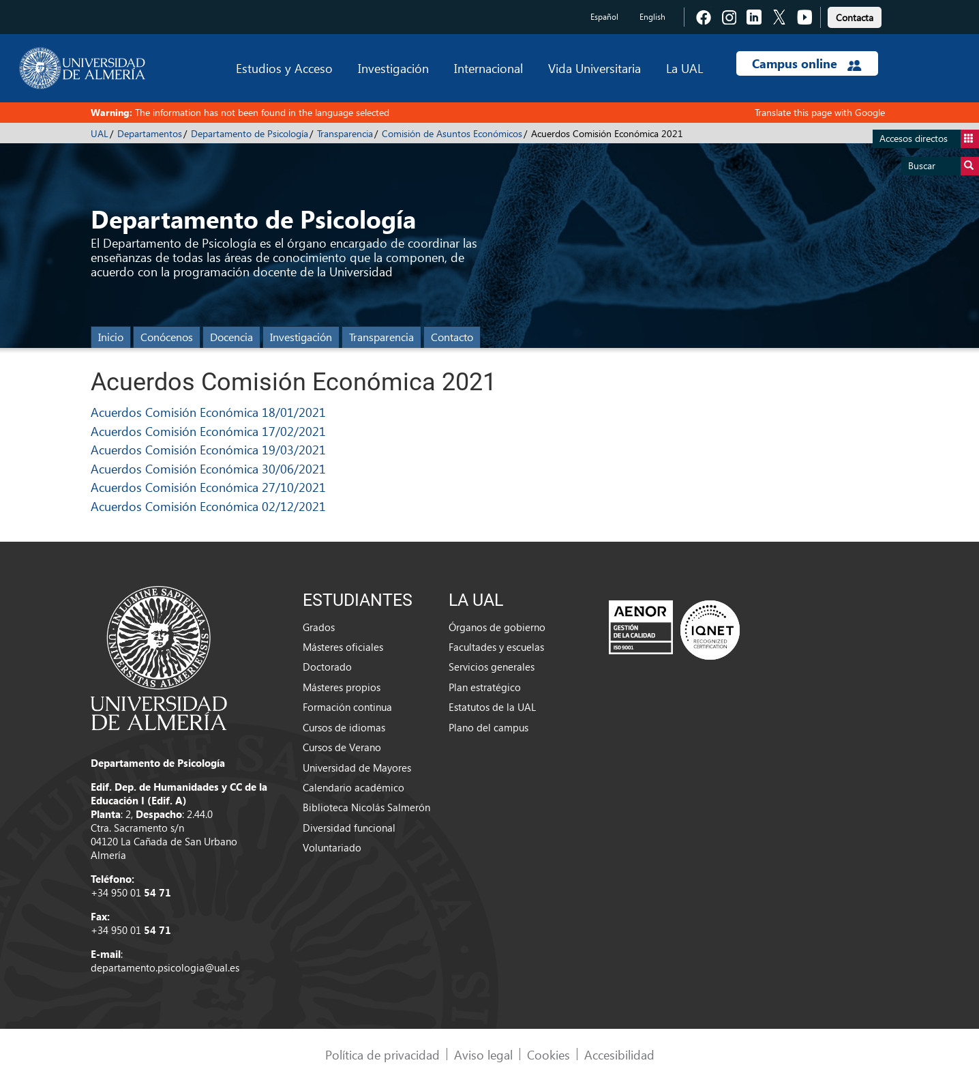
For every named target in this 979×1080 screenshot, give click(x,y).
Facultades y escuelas (496, 647)
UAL (99, 133)
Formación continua (347, 707)
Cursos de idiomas (344, 727)
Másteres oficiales (343, 647)
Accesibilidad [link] (619, 1054)
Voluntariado (332, 847)
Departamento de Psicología (249, 133)
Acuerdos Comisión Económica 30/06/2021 (208, 468)
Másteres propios (341, 687)
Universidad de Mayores (357, 767)
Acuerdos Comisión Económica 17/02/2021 (208, 430)
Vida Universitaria (594, 67)
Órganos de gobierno (497, 627)
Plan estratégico (485, 687)
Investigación (393, 67)
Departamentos (149, 133)
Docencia (231, 337)
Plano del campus (488, 727)
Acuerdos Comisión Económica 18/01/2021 (208, 411)
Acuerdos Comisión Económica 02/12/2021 (208, 505)
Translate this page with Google (820, 112)
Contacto (452, 337)
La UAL (684, 67)
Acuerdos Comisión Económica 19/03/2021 (208, 449)
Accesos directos (929, 139)
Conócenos (166, 337)
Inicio (110, 337)
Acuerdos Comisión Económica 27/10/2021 (208, 486)
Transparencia (345, 133)
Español (604, 17)
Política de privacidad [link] (382, 1054)
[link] (855, 15)
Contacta (854, 17)
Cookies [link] (548, 1054)
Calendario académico (353, 787)
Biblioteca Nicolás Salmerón (366, 807)
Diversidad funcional (349, 827)
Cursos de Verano (342, 747)
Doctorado (327, 666)
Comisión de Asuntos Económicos (452, 133)
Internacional (488, 67)
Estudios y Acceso (284, 67)
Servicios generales (491, 666)
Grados (319, 627)
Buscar (943, 166)
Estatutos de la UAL (492, 707)
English (652, 17)
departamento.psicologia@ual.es (165, 967)
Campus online (807, 63)
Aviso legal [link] (483, 1054)
